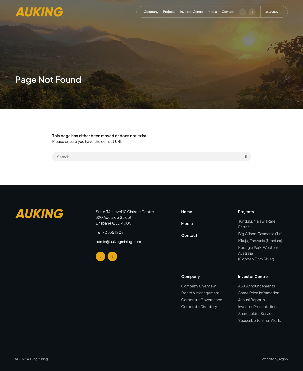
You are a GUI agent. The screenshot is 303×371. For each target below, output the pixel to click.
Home (186, 211)
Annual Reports (251, 299)
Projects (169, 12)
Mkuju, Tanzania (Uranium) (260, 240)
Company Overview (198, 285)
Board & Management (200, 292)
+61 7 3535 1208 (110, 232)
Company (151, 12)
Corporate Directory (199, 306)
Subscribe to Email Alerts (259, 320)
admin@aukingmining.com (118, 241)
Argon (283, 359)
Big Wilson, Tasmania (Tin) (260, 233)
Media (212, 12)
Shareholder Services (257, 313)
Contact (228, 12)
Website (268, 359)
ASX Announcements (256, 285)
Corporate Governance (201, 299)
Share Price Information (258, 292)
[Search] (147, 156)
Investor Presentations (258, 306)
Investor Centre (191, 12)
